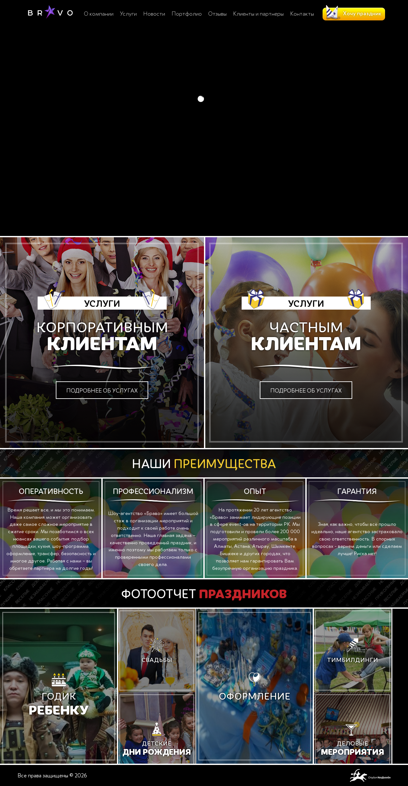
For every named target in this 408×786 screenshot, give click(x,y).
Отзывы (217, 13)
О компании (98, 13)
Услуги (128, 13)
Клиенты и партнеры (258, 13)
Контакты (302, 13)
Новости (154, 13)
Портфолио (186, 13)
